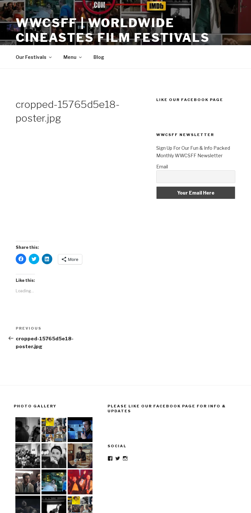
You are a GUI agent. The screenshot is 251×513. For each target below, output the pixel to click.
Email (162, 166)
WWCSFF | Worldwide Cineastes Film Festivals (113, 30)
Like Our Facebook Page (189, 99)
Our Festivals (34, 57)
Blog (98, 57)
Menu (73, 57)
